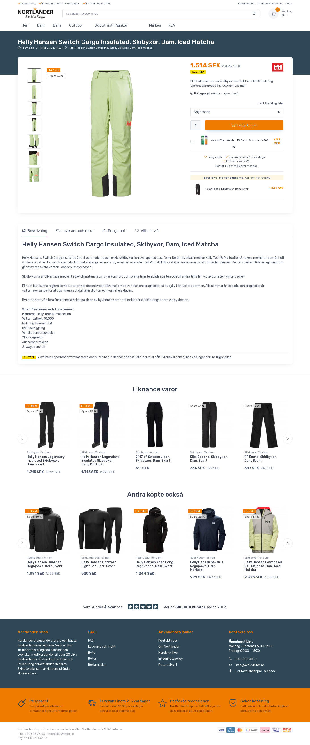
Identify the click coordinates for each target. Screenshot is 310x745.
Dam (41, 25)
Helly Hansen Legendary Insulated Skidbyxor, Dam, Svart (46, 460)
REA (171, 25)
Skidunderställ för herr (96, 557)
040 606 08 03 (243, 660)
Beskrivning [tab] (34, 231)
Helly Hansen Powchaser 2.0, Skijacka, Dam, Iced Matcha (263, 566)
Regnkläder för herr (39, 557)
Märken (155, 25)
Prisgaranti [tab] (115, 231)
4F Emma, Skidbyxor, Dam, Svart (260, 459)
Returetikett (167, 666)
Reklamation (97, 666)
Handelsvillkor (168, 654)
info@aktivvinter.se (246, 666)
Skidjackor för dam (256, 557)
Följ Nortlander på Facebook (252, 672)
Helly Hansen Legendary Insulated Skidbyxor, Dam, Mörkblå (100, 460)
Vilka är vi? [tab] (147, 231)
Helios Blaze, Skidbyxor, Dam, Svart (227, 188)
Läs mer (240, 85)
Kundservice (246, 3)
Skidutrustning (103, 25)
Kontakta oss (168, 642)
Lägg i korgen (244, 125)
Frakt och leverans (270, 3)
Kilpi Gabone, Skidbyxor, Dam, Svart (209, 459)
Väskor (121, 25)
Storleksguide (271, 103)
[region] (35, 125)
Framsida (26, 47)
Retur (289, 3)
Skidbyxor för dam (51, 48)
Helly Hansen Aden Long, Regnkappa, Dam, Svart (155, 564)
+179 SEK (277, 141)
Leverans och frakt (102, 648)
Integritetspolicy (170, 660)
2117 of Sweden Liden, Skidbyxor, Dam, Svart (153, 459)
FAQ (91, 642)
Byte (91, 654)
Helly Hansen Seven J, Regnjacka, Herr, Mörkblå (207, 566)
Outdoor (76, 25)
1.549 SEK (276, 188)
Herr (25, 25)
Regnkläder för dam (148, 557)
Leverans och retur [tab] (75, 231)
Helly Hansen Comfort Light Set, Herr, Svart (98, 564)
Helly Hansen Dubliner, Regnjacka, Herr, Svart (44, 564)
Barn (57, 25)
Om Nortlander (168, 648)
